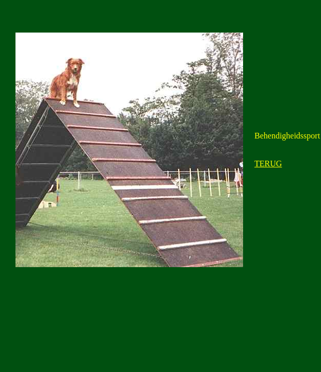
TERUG (268, 163)
